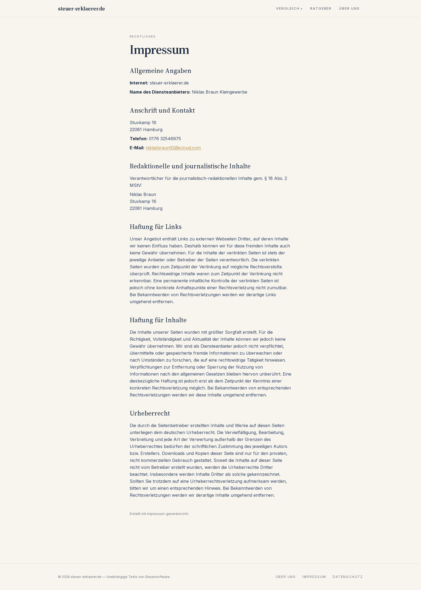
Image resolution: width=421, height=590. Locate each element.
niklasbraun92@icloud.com (173, 147)
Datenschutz (348, 577)
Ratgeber (321, 8)
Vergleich (289, 8)
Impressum (314, 577)
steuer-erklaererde (81, 8)
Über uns (349, 8)
